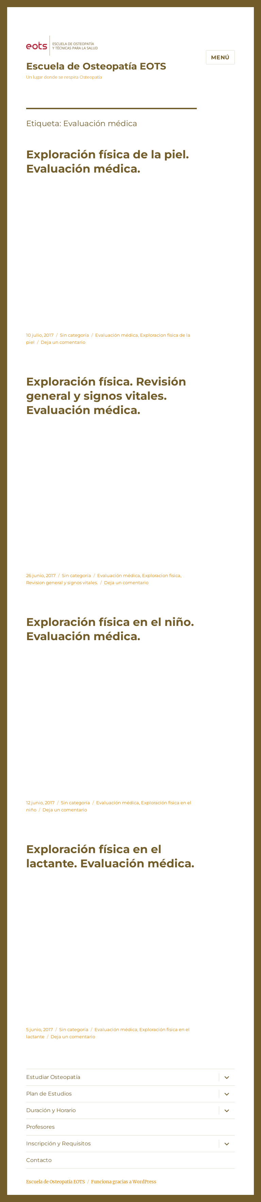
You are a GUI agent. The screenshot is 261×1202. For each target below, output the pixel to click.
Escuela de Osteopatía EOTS (96, 66)
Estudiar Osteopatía (53, 1077)
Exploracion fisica (161, 575)
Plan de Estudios (49, 1093)
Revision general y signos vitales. (62, 582)
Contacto (39, 1160)
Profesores (40, 1127)
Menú (220, 57)
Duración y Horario (51, 1110)
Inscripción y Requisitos (58, 1143)
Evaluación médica (116, 335)
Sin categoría (74, 335)
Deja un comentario (63, 342)
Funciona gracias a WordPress (123, 1182)
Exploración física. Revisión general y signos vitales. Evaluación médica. (106, 396)
